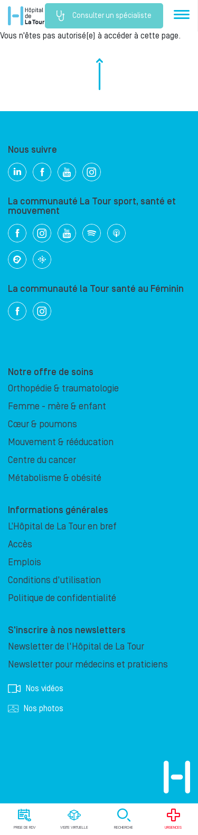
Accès (20, 544)
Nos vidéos (35, 688)
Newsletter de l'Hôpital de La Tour (76, 646)
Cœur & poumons (42, 424)
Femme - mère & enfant (57, 406)
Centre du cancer (42, 460)
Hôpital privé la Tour (26, 15)
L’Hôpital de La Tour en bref (62, 526)
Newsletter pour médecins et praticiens (88, 664)
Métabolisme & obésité (54, 478)
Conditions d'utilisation (54, 580)
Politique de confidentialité (62, 598)
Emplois (24, 562)
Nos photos (35, 708)
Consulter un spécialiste (104, 16)
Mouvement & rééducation (61, 442)
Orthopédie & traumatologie (63, 388)
